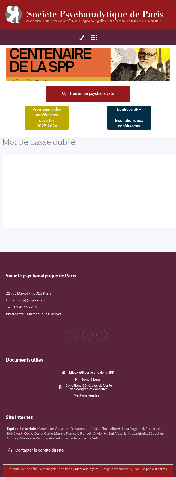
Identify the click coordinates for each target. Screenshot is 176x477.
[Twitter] (87, 335)
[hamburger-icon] (82, 38)
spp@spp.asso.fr (32, 300)
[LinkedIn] (101, 335)
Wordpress (159, 469)
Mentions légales (86, 469)
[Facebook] (73, 335)
